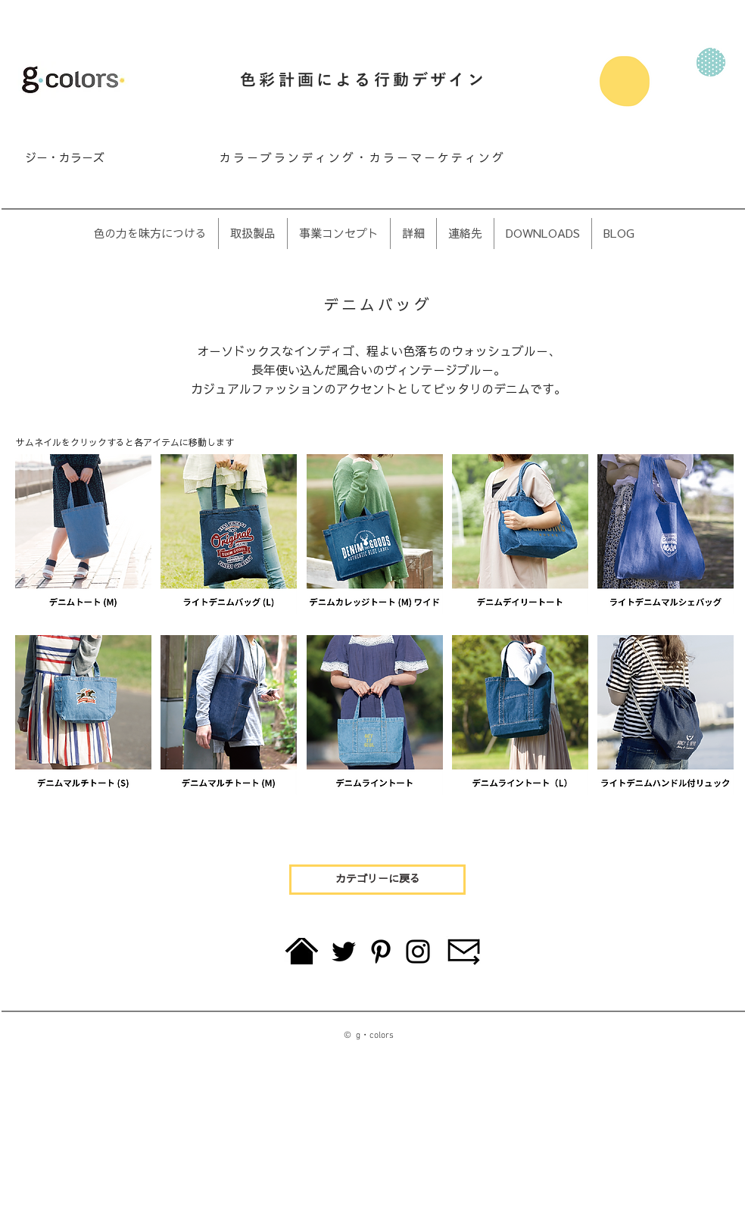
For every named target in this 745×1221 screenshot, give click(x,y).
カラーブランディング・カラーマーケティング (363, 158)
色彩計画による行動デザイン (363, 80)
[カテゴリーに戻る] (377, 879)
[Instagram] (418, 951)
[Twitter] (344, 951)
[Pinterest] (381, 951)
